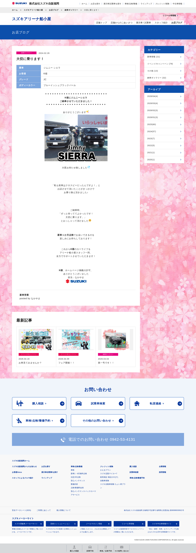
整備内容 (74, 484)
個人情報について (63, 510)
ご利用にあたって (44, 510)
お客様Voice (17, 472)
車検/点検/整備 (131, 4)
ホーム (84, 4)
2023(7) (151, 138)
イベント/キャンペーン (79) (160, 64)
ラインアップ (146, 4)
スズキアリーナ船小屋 (33, 10)
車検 (72, 470)
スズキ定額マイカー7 (108, 474)
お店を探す (95, 4)
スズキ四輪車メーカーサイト (26, 524)
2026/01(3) (152, 117)
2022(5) (151, 145)
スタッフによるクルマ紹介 (22, 478)
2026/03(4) (152, 103)
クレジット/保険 (162, 4)
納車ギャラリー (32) (156, 78)
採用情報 (162, 472)
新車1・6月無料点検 (79, 474)
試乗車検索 (134, 472)
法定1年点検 (76, 477)
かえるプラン (105, 470)
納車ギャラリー (71, 10)
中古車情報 (177, 4)
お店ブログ (54, 10)
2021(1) (151, 152)
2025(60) (151, 124)
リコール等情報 (128, 524)
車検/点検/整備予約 (137, 478)
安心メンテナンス (78, 481)
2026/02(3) (152, 110)
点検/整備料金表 (77, 488)
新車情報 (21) (153, 57)
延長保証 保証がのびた (109, 477)
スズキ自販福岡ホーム (21, 461)
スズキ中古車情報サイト (161, 524)
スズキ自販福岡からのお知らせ (24, 466)
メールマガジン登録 (94, 524)
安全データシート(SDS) (21, 510)
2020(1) (151, 160)
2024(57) (151, 131)
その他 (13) (152, 71)
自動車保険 (104, 481)
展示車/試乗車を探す (112, 4)
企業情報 (162, 466)
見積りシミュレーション (60, 524)
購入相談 (133, 466)
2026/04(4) (152, 96)
